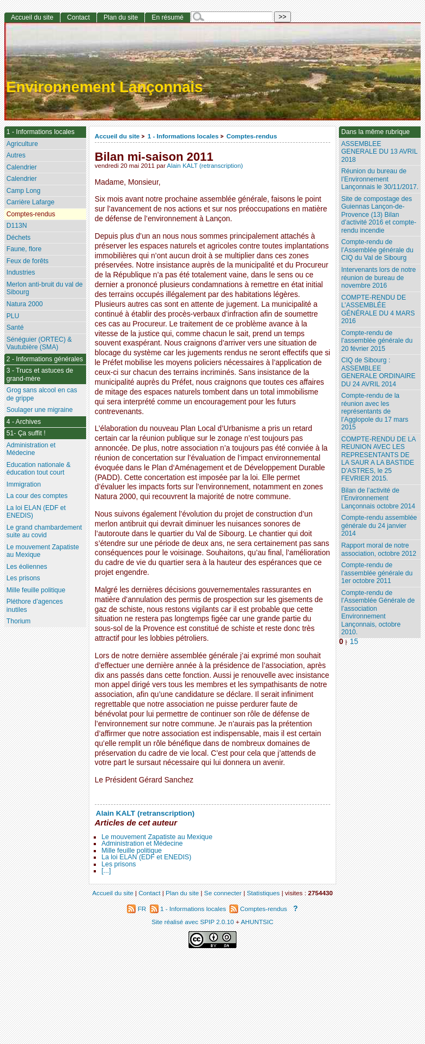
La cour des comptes (37, 496)
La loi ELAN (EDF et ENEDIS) (146, 857)
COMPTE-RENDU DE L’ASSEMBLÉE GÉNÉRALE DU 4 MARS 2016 (378, 309)
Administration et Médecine (142, 843)
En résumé (167, 17)
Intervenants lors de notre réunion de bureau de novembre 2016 (378, 277)
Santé (15, 327)
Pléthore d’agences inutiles (35, 606)
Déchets (19, 237)
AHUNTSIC (257, 921)
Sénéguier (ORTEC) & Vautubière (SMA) (39, 343)
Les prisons (118, 864)
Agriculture (22, 144)
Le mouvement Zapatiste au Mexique (156, 837)
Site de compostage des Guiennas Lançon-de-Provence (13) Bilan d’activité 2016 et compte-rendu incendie (378, 214)
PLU (13, 316)
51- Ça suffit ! (26, 433)
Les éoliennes (27, 566)
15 (354, 642)
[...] (106, 871)
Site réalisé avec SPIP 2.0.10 (192, 921)
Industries (21, 272)
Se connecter (223, 892)
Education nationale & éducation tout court (39, 469)
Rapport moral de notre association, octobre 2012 (378, 549)
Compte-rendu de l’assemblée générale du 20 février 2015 (376, 341)
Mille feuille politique (131, 850)
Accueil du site (117, 135)
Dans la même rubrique (375, 132)
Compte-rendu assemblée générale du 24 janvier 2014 (379, 525)
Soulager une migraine (40, 410)
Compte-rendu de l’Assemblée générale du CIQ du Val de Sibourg (377, 250)
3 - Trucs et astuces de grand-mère (40, 375)
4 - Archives (24, 422)
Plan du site (121, 17)
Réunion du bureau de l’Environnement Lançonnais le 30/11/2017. (379, 179)
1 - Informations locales (183, 135)
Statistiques (263, 892)
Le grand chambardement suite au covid (44, 531)
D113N (17, 225)
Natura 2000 (25, 304)
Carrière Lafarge (30, 202)
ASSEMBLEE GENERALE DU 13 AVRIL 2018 (379, 151)
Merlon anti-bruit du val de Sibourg (45, 288)
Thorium (19, 621)
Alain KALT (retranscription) (205, 165)
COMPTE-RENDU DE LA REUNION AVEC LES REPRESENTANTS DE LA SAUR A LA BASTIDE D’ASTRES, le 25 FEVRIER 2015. (378, 459)
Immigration (24, 484)
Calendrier (22, 167)
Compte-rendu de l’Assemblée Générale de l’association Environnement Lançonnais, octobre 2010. (378, 612)
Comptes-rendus (252, 135)
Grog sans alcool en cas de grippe (42, 394)
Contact (78, 17)
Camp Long (24, 191)
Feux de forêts (27, 261)
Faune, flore (24, 249)
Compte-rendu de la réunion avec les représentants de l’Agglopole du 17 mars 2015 (374, 411)
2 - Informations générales (45, 359)
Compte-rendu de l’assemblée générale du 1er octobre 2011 (376, 573)
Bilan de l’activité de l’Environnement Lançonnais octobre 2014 (378, 498)
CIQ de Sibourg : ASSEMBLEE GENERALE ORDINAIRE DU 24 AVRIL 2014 (378, 372)
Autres (16, 155)
